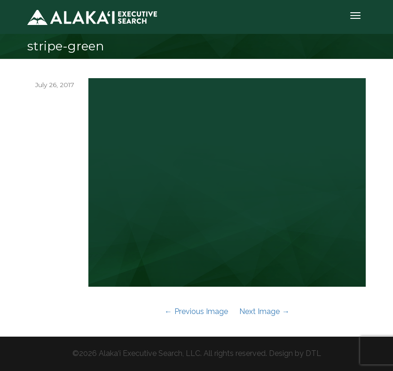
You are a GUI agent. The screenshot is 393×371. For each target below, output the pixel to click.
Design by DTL (295, 353)
